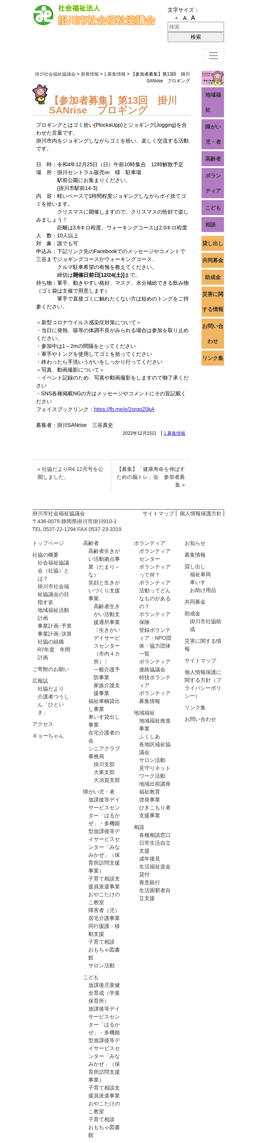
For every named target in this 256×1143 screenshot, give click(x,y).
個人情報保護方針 (201, 513)
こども (213, 208)
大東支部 (104, 772)
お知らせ (195, 543)
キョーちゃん (48, 736)
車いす (198, 582)
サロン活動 (101, 965)
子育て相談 (101, 942)
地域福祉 (213, 102)
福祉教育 (149, 792)
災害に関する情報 (212, 301)
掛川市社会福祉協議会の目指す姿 (53, 594)
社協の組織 (51, 642)
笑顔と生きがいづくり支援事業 (104, 590)
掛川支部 (104, 764)
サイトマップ (158, 513)
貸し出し (212, 243)
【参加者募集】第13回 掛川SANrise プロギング (113, 105)
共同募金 (212, 260)
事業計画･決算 (55, 634)
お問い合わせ (212, 333)
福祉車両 (200, 574)
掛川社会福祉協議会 (55, 74)
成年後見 (149, 859)
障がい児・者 (213, 134)
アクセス (42, 724)
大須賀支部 (107, 780)
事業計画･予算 (55, 626)
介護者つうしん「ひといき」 (53, 704)
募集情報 (195, 555)
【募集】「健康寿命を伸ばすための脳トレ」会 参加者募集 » (151, 477)
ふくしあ (149, 736)
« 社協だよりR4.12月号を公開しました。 (70, 473)
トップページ (48, 543)
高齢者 (213, 159)
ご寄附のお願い (50, 669)
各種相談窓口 (155, 835)
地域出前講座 (155, 784)
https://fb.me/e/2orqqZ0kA (124, 409)
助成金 (213, 277)
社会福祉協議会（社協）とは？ (53, 570)
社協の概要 (45, 555)
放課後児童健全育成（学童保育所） (104, 993)
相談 (210, 225)
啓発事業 (149, 800)
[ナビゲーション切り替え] (213, 55)
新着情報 (90, 74)
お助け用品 (203, 590)
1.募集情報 (174, 433)
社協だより (51, 689)
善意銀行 (149, 882)
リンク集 (212, 358)
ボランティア (213, 183)
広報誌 (40, 681)
